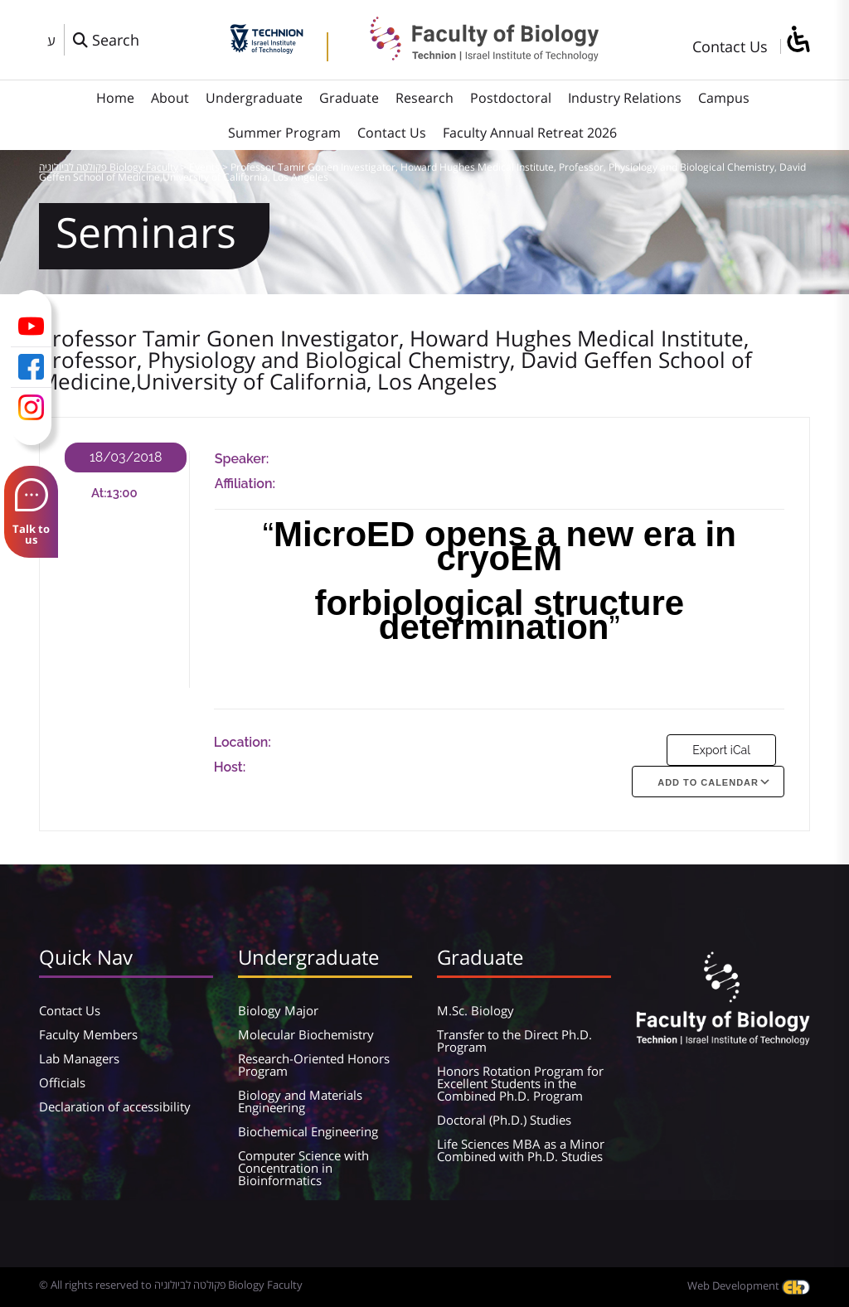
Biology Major (278, 1010)
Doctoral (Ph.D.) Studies (504, 1119)
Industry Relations (625, 98)
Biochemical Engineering (308, 1131)
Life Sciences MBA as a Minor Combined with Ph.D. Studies (520, 1149)
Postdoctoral (510, 98)
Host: (230, 767)
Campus (724, 98)
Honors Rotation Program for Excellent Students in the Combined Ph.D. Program (520, 1083)
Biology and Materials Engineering (300, 1101)
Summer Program (284, 132)
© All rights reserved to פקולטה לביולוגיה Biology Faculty (171, 1284)
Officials (62, 1082)
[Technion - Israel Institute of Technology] (266, 48)
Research (424, 98)
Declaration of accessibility (115, 1106)
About (170, 98)
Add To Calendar (708, 782)
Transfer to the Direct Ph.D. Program (514, 1040)
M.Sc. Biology (475, 1010)
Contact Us (730, 46)
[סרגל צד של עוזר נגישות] (797, 40)
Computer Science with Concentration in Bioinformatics (303, 1167)
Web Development (748, 1285)
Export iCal (721, 750)
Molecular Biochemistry (306, 1034)
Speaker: (242, 459)
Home (115, 98)
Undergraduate (254, 98)
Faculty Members (88, 1034)
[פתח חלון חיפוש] (106, 40)
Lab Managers (79, 1058)
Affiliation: (245, 483)
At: (99, 493)
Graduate (349, 98)
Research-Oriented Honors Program (314, 1064)
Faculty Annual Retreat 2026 (530, 132)
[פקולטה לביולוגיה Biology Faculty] (472, 55)
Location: (242, 742)
